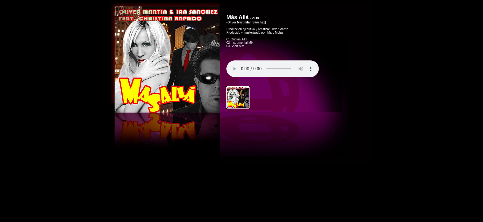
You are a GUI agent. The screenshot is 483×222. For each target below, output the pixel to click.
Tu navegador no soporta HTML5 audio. (272, 68)
